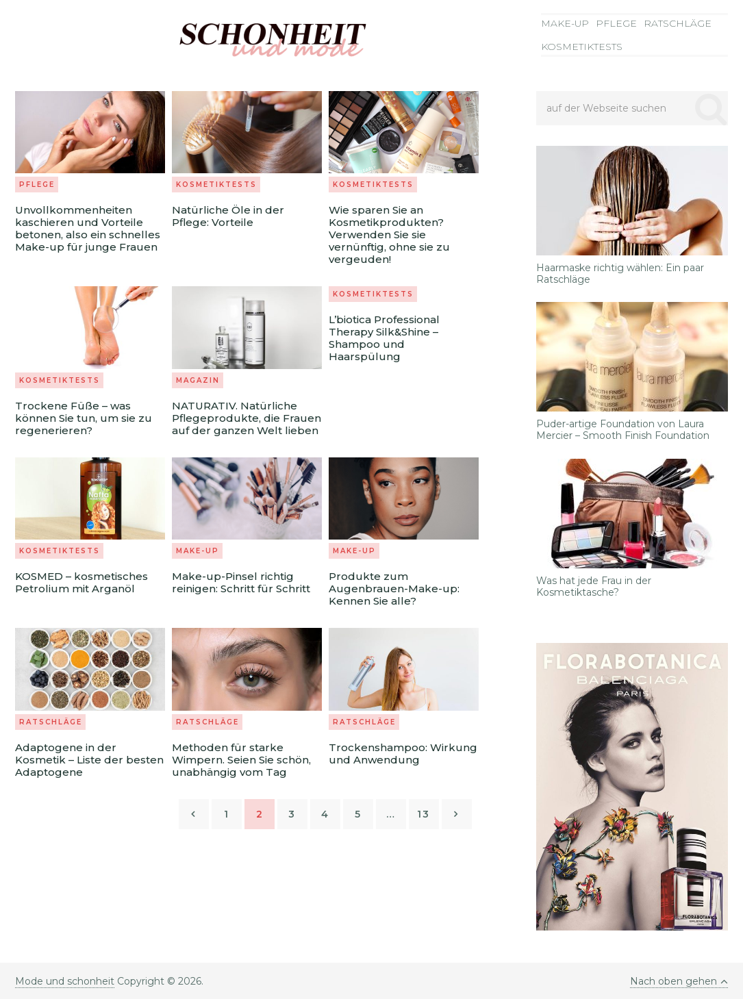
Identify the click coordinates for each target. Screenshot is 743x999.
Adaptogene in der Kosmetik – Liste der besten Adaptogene (89, 760)
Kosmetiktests (581, 46)
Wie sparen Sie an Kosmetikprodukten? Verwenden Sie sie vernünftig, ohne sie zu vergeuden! (389, 234)
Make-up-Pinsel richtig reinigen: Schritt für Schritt (241, 582)
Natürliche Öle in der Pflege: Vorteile (228, 216)
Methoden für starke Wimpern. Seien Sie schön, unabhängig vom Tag (241, 760)
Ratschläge (677, 23)
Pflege (616, 23)
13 (423, 814)
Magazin (198, 380)
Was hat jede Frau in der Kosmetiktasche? (593, 586)
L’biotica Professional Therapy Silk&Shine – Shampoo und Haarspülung (384, 338)
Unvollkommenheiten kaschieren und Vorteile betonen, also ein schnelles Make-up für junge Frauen (87, 228)
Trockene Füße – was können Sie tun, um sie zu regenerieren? (83, 418)
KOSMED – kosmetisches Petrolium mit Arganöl (81, 582)
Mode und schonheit (64, 981)
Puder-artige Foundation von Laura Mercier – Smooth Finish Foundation (622, 430)
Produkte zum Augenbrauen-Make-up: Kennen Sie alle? (394, 588)
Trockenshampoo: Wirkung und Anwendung (403, 753)
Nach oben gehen (679, 981)
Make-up (565, 23)
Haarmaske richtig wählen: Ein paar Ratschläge (620, 274)
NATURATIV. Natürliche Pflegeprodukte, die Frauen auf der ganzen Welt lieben (246, 418)
